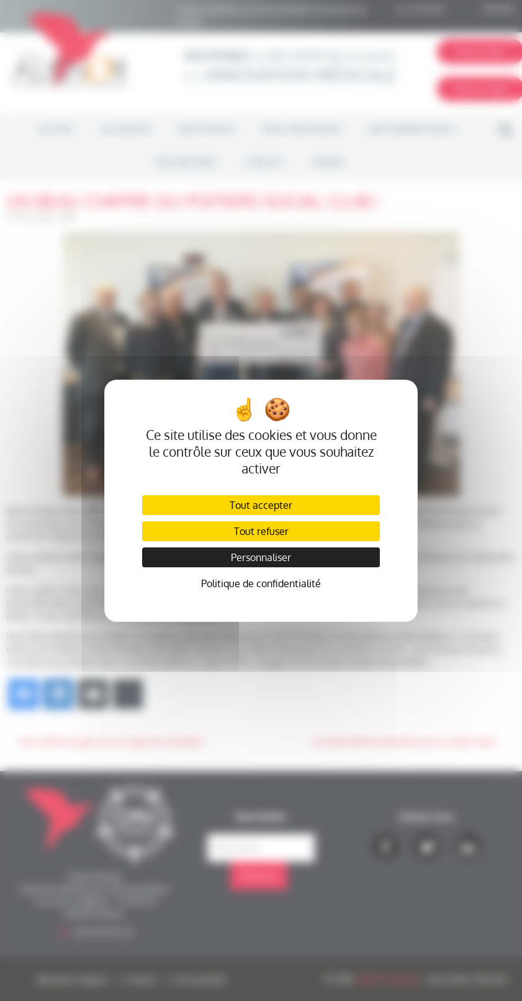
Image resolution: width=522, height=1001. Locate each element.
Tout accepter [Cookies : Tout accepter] (261, 505)
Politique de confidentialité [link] (261, 583)
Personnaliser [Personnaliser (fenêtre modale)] (261, 557)
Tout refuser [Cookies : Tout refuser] (261, 531)
